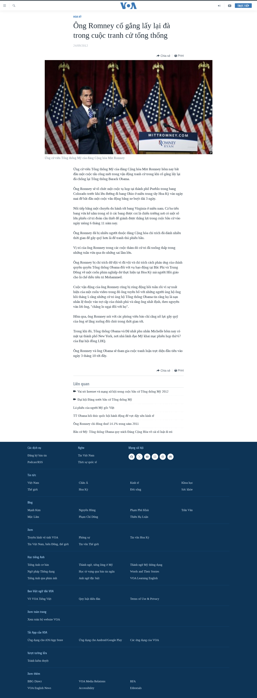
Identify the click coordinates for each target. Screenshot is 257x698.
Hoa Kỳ (77, 16)
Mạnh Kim (34, 510)
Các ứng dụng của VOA (144, 640)
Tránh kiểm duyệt (38, 660)
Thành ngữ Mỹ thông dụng (146, 565)
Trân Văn (187, 510)
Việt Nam (33, 483)
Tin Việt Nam (86, 455)
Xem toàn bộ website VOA (44, 619)
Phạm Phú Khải (139, 510)
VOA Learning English (144, 578)
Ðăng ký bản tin (37, 455)
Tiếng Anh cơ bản (38, 565)
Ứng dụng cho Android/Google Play (100, 640)
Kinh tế (134, 483)
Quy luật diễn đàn (89, 599)
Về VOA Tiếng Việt (39, 599)
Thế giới (33, 489)
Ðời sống (135, 489)
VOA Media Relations (92, 681)
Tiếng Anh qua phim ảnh (42, 578)
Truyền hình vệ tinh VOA (43, 537)
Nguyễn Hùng (87, 510)
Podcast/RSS (35, 462)
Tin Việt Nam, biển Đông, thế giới (48, 544)
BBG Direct (35, 681)
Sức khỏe (187, 489)
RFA (133, 681)
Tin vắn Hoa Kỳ (139, 537)
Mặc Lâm (33, 517)
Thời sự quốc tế (87, 462)
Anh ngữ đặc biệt (89, 578)
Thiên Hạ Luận (139, 517)
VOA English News (39, 688)
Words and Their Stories (144, 571)
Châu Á (83, 483)
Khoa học (187, 483)
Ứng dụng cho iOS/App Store (45, 640)
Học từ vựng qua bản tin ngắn (97, 571)
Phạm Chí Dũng (88, 517)
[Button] (163, 56)
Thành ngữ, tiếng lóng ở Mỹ (96, 565)
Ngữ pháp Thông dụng (41, 571)
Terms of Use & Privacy (144, 599)
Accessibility (86, 688)
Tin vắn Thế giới (89, 544)
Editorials (136, 688)
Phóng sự (84, 537)
